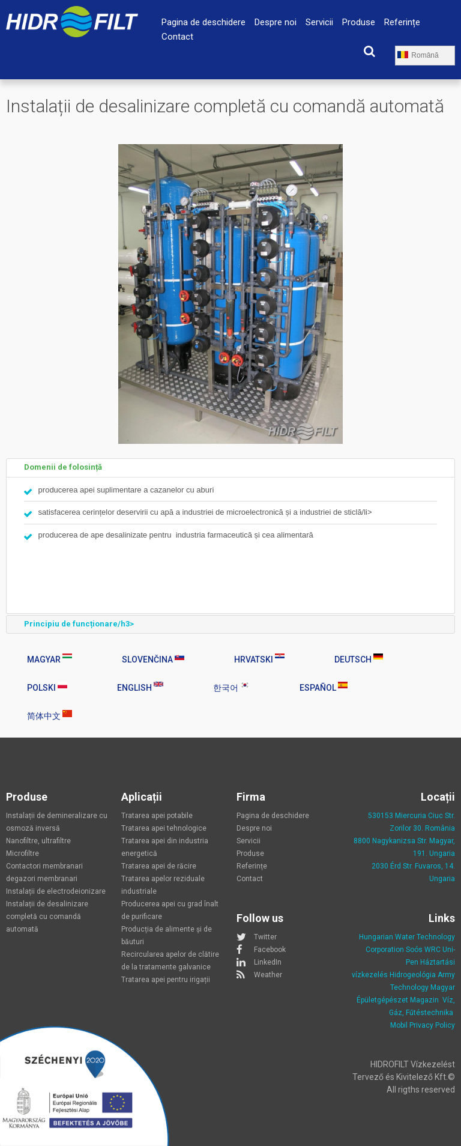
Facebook (270, 949)
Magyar (49, 658)
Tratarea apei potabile (157, 815)
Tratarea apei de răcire (158, 866)
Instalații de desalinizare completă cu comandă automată (47, 916)
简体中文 (49, 715)
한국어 (231, 687)
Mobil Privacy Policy (422, 1025)
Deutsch (358, 658)
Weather (268, 975)
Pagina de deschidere (203, 22)
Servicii (319, 22)
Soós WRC (423, 949)
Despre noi (276, 22)
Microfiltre (22, 853)
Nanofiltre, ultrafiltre (38, 841)
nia (450, 828)
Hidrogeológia (413, 975)
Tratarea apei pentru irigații (165, 979)
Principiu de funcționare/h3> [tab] (72, 624)
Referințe (402, 22)
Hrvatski (259, 658)
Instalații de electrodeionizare (56, 891)
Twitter (265, 937)
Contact (177, 36)
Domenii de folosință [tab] (56, 467)
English (140, 687)
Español (324, 687)
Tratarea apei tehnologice (163, 828)
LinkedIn (268, 962)
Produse (358, 22)
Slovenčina (153, 658)
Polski (47, 687)
